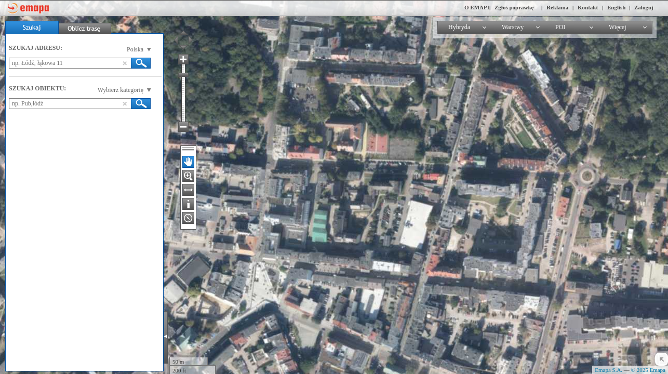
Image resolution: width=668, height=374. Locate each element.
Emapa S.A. (608, 370)
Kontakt (588, 7)
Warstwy (513, 27)
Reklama (557, 7)
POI (560, 27)
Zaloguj (643, 7)
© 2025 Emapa (648, 370)
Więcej (617, 27)
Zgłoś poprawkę (514, 7)
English (616, 7)
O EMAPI (476, 7)
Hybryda (459, 27)
